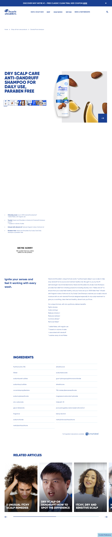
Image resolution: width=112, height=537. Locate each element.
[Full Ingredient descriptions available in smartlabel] (94, 434)
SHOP (48, 12)
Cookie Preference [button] (105, 535)
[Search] (107, 12)
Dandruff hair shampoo (37, 29)
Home (6, 29)
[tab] (5, 103)
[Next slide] (109, 517)
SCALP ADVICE (58, 12)
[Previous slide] (8, 517)
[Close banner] (106, 3)
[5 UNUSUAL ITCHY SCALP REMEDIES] (26, 487)
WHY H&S (69, 12)
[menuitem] (37, 12)
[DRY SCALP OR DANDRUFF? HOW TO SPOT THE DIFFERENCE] (61, 487)
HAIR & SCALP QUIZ (37, 12)
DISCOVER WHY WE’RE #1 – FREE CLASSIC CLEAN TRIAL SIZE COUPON (55, 3)
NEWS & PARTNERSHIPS (82, 12)
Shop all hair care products (19, 29)
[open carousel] (102, 118)
